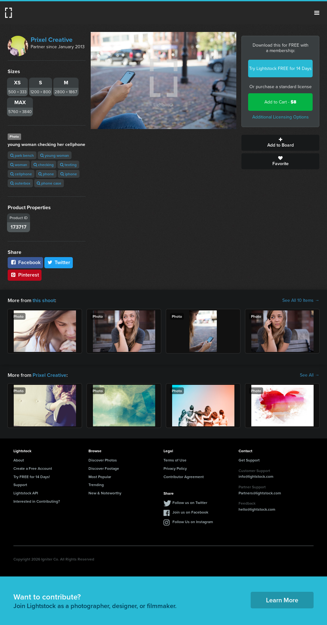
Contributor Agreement (184, 476)
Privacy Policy (175, 468)
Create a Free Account (32, 468)
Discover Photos (102, 460)
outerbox (20, 183)
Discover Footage (103, 468)
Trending (96, 484)
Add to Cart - (280, 102)
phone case (49, 183)
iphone (68, 174)
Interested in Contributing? (36, 501)
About (18, 460)
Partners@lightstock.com (260, 493)
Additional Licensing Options (280, 117)
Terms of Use (175, 460)
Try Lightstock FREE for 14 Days (280, 68)
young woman (54, 155)
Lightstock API (25, 493)
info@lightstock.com (256, 476)
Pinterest (24, 274)
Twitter (59, 262)
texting (68, 164)
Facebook (25, 262)
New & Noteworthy (104, 493)
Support (20, 484)
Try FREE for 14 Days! (31, 476)
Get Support (249, 460)
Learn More (282, 600)
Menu (317, 13)
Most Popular (99, 476)
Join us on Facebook (190, 512)
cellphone (21, 174)
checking (44, 164)
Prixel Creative (51, 39)
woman (18, 164)
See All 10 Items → (300, 300)
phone (46, 174)
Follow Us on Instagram (192, 521)
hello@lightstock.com (257, 509)
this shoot (44, 300)
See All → (309, 375)
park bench (22, 155)
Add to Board (280, 142)
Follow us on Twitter (189, 502)
